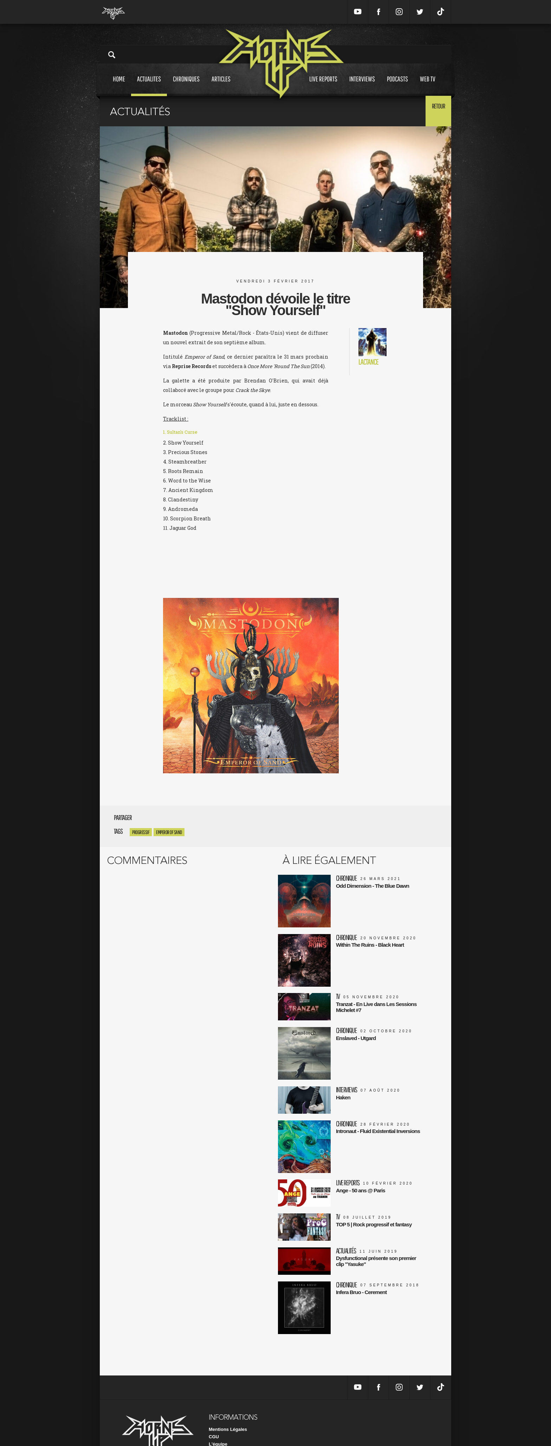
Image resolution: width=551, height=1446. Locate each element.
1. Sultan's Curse (182, 433)
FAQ (213, 1421)
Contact (217, 1428)
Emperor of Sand (169, 832)
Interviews (362, 85)
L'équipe (218, 1413)
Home (119, 85)
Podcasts (397, 85)
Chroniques (186, 85)
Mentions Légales (228, 1398)
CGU (214, 1406)
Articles (221, 85)
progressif (140, 832)
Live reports (323, 85)
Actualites (149, 85)
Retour (433, 110)
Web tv (427, 85)
